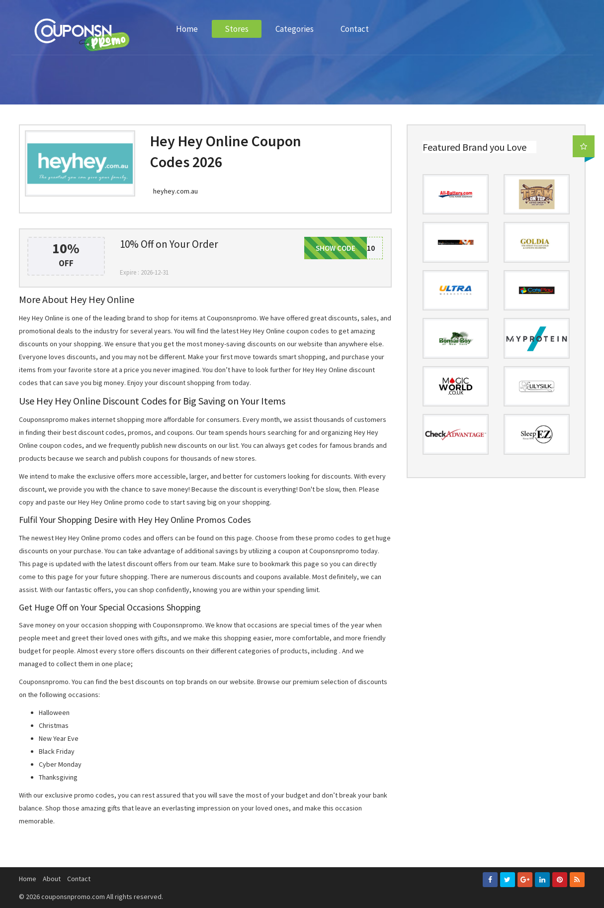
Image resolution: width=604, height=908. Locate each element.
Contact (355, 28)
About (52, 878)
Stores (237, 28)
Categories (294, 28)
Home (187, 28)
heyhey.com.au (175, 191)
